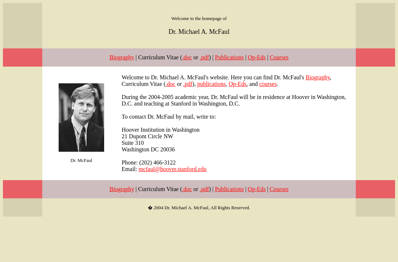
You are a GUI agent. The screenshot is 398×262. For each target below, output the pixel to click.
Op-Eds (257, 57)
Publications (229, 57)
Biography (122, 57)
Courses (279, 57)
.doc (187, 57)
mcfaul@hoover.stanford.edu (172, 169)
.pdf (204, 57)
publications (211, 84)
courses (268, 84)
